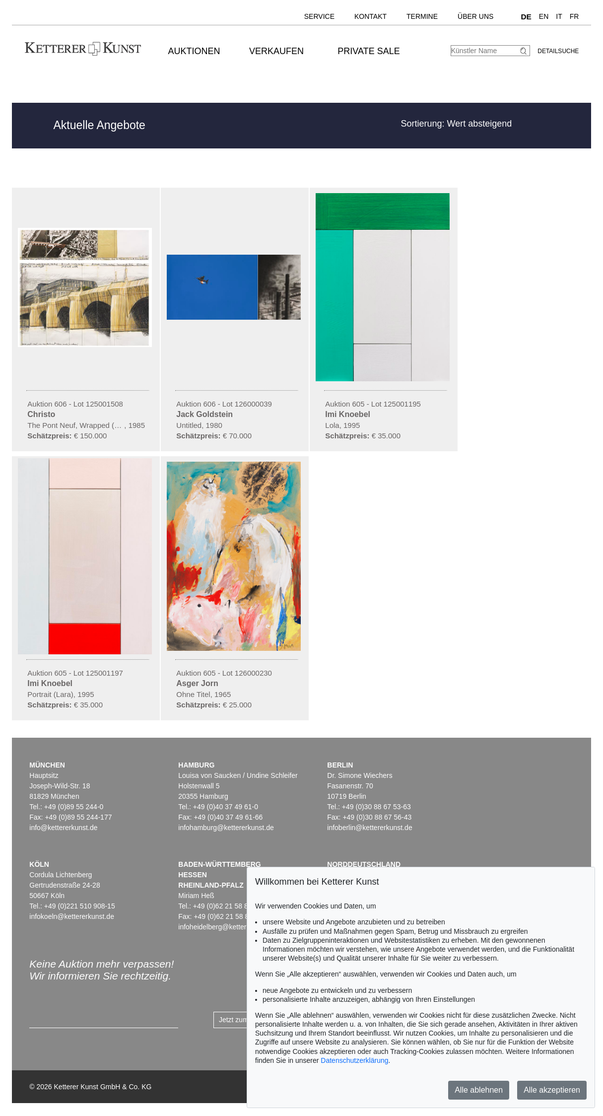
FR (574, 16)
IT (559, 16)
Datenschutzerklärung (354, 1060)
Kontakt (370, 16)
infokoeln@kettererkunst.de (71, 916)
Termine (422, 16)
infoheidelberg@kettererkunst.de (228, 927)
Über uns (475, 16)
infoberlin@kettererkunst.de (369, 828)
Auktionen (194, 51)
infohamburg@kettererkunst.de (225, 828)
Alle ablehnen (479, 1090)
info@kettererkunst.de (63, 828)
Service (319, 16)
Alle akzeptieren (552, 1090)
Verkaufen (276, 51)
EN (543, 16)
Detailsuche (558, 51)
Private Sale (368, 51)
